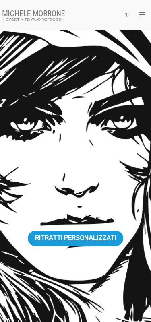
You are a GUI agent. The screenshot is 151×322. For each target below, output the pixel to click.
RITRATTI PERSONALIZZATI (75, 238)
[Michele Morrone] (33, 15)
